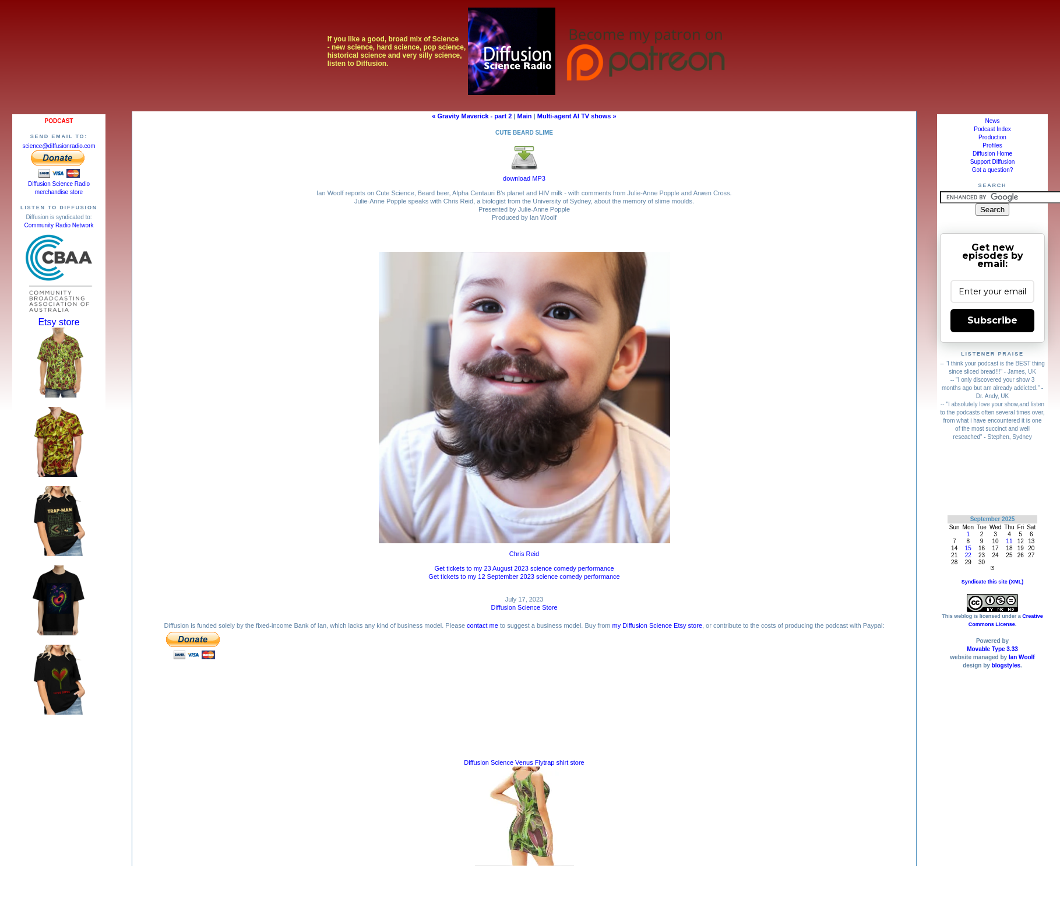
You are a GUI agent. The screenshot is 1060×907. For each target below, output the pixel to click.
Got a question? (992, 170)
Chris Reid (524, 553)
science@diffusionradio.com (58, 146)
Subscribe (992, 320)
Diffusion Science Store (524, 607)
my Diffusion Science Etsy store (657, 625)
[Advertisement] (992, 477)
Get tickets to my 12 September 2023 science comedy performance (523, 576)
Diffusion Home (992, 153)
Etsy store (58, 322)
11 (1009, 541)
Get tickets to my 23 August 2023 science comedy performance (524, 568)
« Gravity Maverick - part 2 (472, 116)
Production (992, 137)
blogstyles (1006, 665)
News (992, 121)
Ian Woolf (1022, 657)
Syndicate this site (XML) (993, 582)
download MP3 (524, 175)
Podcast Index (992, 129)
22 (968, 555)
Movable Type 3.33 (992, 649)
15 (968, 548)
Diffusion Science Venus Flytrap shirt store (524, 762)
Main (524, 116)
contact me (482, 625)
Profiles (992, 145)
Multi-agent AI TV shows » (577, 116)
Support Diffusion (992, 162)
